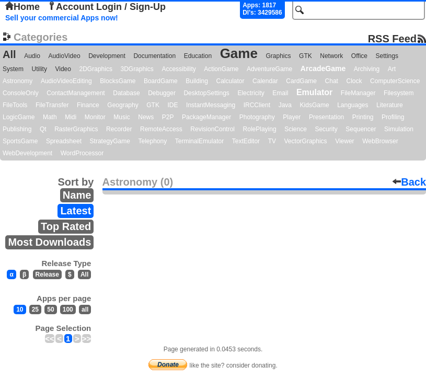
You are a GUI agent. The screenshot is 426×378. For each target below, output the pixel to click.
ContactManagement (76, 93)
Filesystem (398, 93)
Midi (70, 117)
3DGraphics (136, 69)
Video (63, 69)
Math (50, 117)
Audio (32, 56)
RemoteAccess (161, 129)
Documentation (154, 56)
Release (47, 274)
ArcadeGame (323, 68)
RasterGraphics (76, 129)
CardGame (301, 81)
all (85, 309)
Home (22, 7)
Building (197, 81)
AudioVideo (64, 56)
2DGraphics (95, 69)
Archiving (366, 69)
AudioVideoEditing (66, 81)
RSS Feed (392, 38)
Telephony (152, 141)
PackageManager (206, 117)
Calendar (265, 81)
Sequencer (361, 129)
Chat (331, 81)
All (9, 54)
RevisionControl (212, 129)
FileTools (15, 105)
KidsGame (314, 105)
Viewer (344, 141)
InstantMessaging (210, 105)
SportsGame (20, 141)
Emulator (314, 92)
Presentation (326, 117)
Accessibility (178, 69)
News (146, 117)
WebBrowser (380, 141)
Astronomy (17, 81)
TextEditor (246, 141)
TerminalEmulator (199, 141)
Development (106, 56)
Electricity (250, 93)
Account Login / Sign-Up (107, 7)
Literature (389, 105)
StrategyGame (110, 141)
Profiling (393, 117)
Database (126, 93)
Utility (39, 69)
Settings (387, 56)
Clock (354, 81)
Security (326, 129)
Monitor (95, 117)
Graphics (278, 56)
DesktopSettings (206, 93)
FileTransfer (52, 105)
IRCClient (257, 105)
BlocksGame (117, 81)
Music (121, 117)
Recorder (119, 129)
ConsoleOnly (21, 93)
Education (198, 56)
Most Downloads (49, 242)
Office (359, 56)
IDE (173, 105)
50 (50, 309)
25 (35, 309)
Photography (257, 117)
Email (280, 93)
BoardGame (161, 81)
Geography (122, 105)
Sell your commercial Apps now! (61, 18)
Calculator (230, 81)
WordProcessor (82, 153)
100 (68, 309)
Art (392, 69)
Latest (75, 210)
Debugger (162, 93)
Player (292, 117)
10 (19, 309)
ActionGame (221, 69)
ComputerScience (395, 81)
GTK (305, 56)
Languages (352, 105)
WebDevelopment (27, 153)
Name (77, 195)
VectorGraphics (305, 141)
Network (331, 56)
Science (295, 129)
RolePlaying (260, 129)
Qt (43, 129)
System (13, 69)
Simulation (398, 129)
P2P (168, 117)
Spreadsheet (64, 141)
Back (409, 182)
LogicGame (18, 117)
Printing (363, 117)
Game (239, 53)
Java (285, 105)
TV (272, 141)
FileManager (358, 93)
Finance (88, 105)
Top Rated (66, 226)
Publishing (17, 129)
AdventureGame (269, 69)
